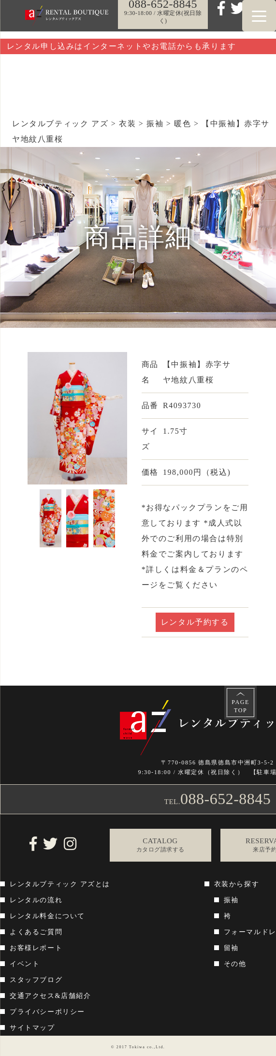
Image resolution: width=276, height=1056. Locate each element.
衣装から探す (237, 884)
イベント (25, 964)
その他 (235, 964)
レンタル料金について (47, 916)
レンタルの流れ (36, 900)
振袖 (231, 900)
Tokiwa (137, 1047)
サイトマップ (32, 1027)
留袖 (231, 948)
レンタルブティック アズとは (60, 884)
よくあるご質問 (36, 932)
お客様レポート (36, 948)
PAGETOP (240, 706)
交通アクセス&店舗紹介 (50, 995)
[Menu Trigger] (259, 15)
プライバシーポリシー (47, 1011)
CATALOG (160, 845)
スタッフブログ (36, 979)
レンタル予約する (195, 622)
